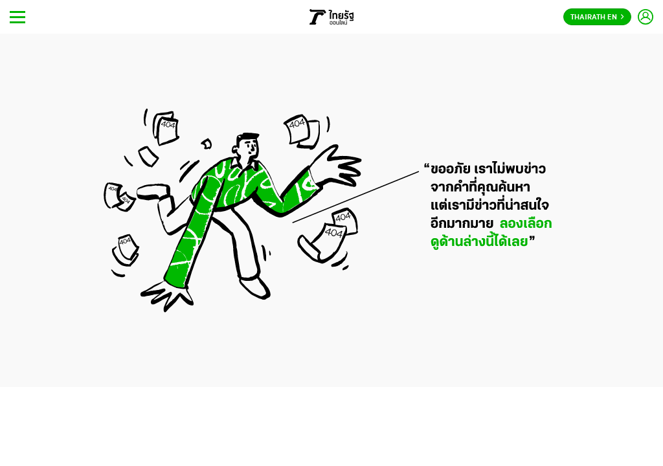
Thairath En (597, 17)
